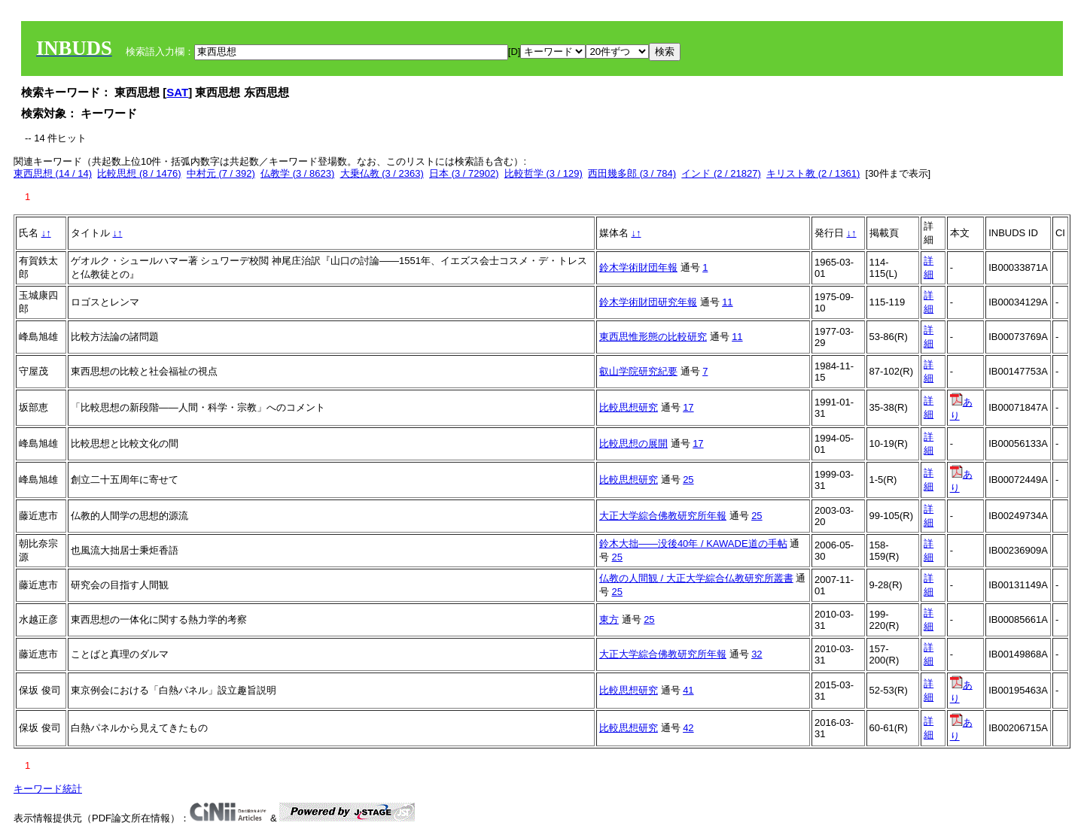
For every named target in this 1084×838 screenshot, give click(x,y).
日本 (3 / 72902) (464, 173)
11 (727, 302)
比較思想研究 (628, 407)
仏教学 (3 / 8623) (297, 173)
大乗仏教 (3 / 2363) (382, 173)
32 (756, 654)
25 (688, 479)
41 (688, 690)
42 (688, 727)
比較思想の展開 (633, 443)
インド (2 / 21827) (721, 173)
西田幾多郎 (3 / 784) (632, 173)
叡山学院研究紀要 (638, 371)
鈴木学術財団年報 (638, 267)
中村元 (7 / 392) (221, 173)
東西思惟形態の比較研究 (653, 336)
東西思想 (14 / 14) (53, 173)
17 (688, 407)
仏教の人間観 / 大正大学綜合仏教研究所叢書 (696, 578)
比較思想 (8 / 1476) (139, 173)
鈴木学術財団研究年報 (648, 302)
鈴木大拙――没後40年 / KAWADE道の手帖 (693, 543)
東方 (609, 619)
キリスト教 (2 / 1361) (813, 173)
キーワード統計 (48, 788)
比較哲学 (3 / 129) (543, 173)
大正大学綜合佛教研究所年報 (662, 515)
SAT (177, 92)
